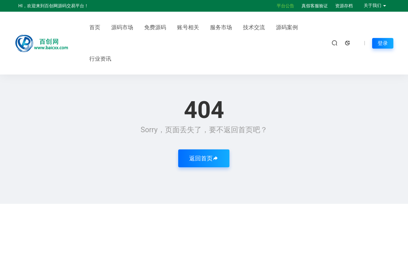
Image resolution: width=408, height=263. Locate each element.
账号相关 (188, 27)
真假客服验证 (315, 5)
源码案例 (287, 27)
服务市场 (221, 27)
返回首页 (203, 158)
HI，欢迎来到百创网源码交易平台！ (53, 5)
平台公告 (285, 5)
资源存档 (344, 5)
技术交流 (254, 27)
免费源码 (155, 27)
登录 (383, 43)
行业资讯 (100, 59)
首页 (94, 27)
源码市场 (122, 27)
